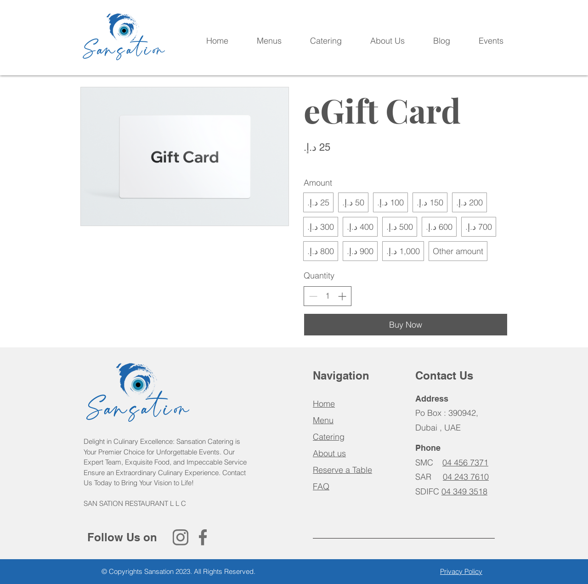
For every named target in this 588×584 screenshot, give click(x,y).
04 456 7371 (465, 462)
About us (329, 453)
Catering (329, 436)
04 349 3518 (464, 491)
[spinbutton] (327, 295)
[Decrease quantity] (313, 296)
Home (324, 403)
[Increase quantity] (342, 296)
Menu (323, 420)
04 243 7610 (466, 476)
